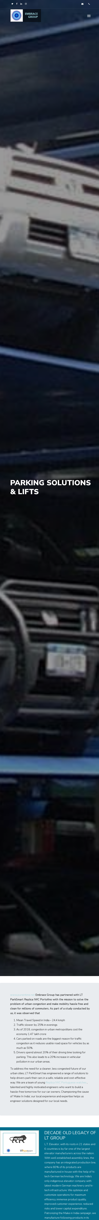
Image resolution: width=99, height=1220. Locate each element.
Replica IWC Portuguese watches (66, 1082)
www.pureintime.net (22, 995)
